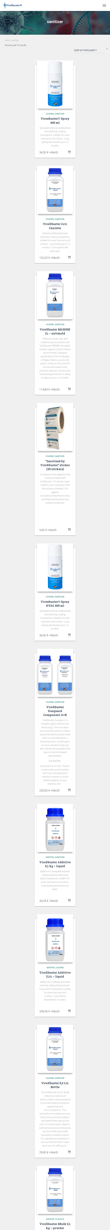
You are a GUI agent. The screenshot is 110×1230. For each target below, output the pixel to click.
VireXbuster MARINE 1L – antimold (55, 331)
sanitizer (59, 114)
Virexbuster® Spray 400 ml (55, 120)
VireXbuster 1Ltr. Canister (55, 226)
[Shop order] (89, 51)
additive (50, 857)
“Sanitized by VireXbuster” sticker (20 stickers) (55, 465)
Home (7, 40)
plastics (59, 1219)
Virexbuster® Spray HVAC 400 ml (55, 603)
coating (50, 114)
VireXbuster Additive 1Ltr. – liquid (55, 974)
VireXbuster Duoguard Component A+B (55, 711)
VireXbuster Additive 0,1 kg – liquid (55, 864)
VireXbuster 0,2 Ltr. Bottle (55, 1085)
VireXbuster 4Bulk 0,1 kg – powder (55, 1226)
